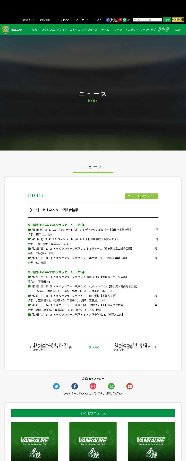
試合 (34, 30)
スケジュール (90, 30)
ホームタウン (63, 20)
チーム (105, 30)
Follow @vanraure (126, 323)
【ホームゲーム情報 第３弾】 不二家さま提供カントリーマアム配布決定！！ (133, 347)
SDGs (177, 30)
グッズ (96, 20)
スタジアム (48, 30)
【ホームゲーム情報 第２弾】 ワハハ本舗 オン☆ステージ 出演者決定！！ (52, 347)
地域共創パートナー (164, 29)
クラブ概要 (45, 20)
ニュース (75, 30)
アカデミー (131, 30)
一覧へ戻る (93, 347)
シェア (54, 323)
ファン (118, 30)
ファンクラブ (148, 30)
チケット (62, 30)
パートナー (81, 20)
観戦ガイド (28, 20)
